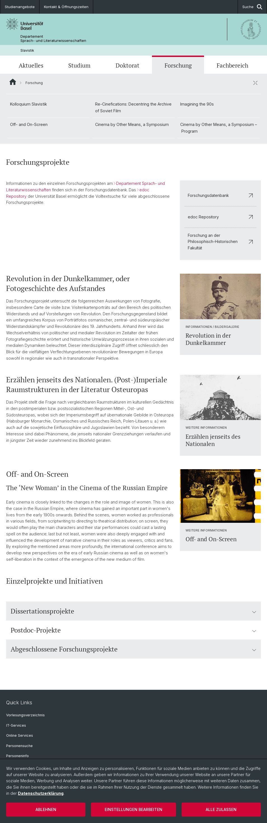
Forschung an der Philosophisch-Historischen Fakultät (220, 242)
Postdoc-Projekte (133, 630)
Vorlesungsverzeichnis (25, 715)
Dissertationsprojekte (133, 611)
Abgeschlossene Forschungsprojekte (133, 649)
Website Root (13, 82)
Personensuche (19, 746)
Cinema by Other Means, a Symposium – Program (218, 127)
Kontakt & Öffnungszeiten (66, 6)
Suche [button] (252, 6)
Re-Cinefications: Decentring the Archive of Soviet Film (133, 107)
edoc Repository (220, 216)
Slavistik (27, 50)
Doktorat (127, 65)
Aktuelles (31, 65)
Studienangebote (20, 6)
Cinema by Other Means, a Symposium (132, 124)
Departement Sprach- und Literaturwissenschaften (53, 38)
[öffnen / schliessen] (255, 82)
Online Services (19, 735)
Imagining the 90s (197, 104)
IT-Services (16, 725)
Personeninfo (17, 756)
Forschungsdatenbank (220, 195)
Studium (79, 65)
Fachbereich (232, 65)
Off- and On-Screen (29, 124)
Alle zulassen (221, 809)
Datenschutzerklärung (41, 793)
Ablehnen (46, 809)
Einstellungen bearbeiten (133, 809)
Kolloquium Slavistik (28, 104)
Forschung (178, 65)
